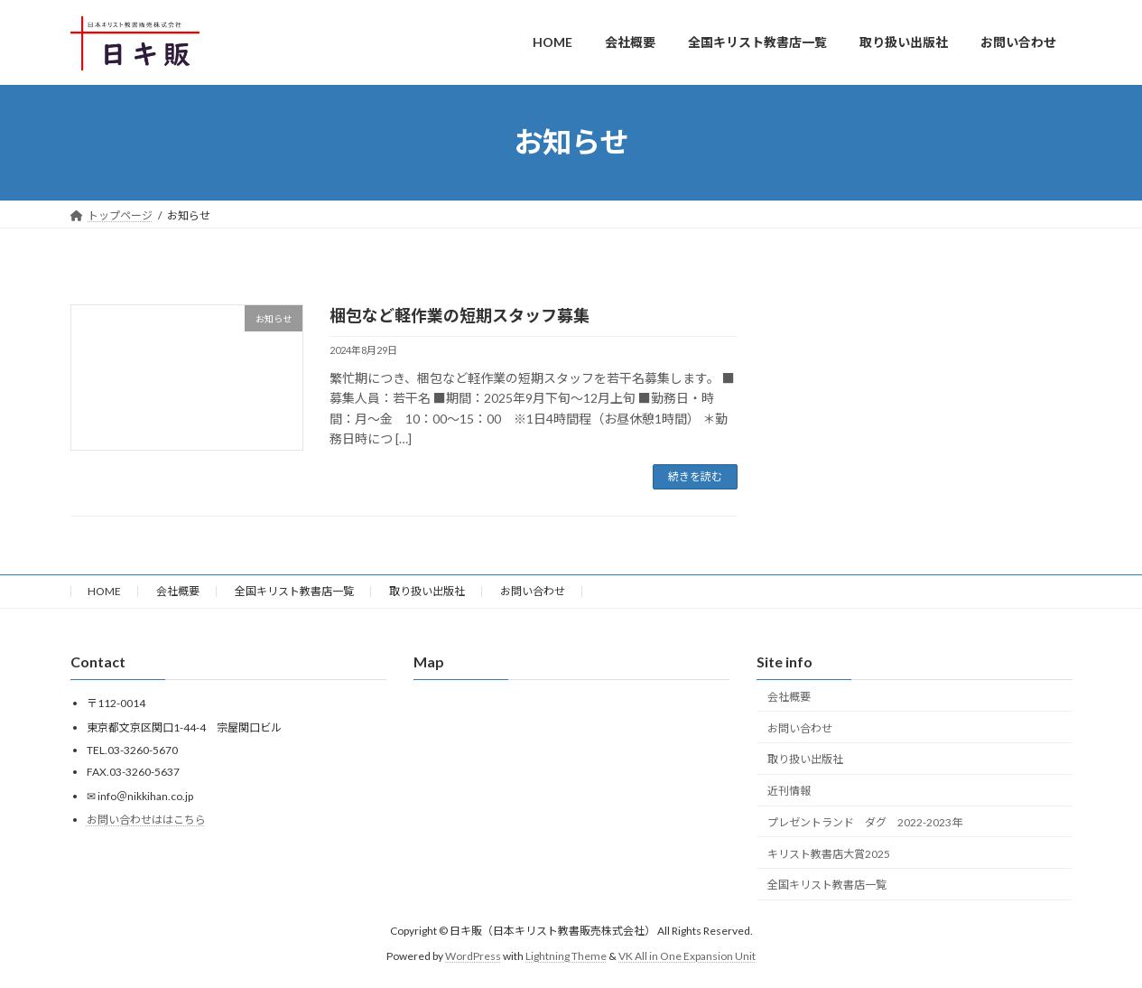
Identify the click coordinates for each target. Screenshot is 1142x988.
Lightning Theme (566, 956)
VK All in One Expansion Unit (687, 956)
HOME (104, 591)
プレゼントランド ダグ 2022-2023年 (864, 822)
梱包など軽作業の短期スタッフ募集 (460, 315)
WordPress (473, 956)
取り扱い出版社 (427, 591)
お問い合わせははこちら (146, 819)
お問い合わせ (532, 591)
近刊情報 (789, 790)
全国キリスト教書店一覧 (294, 591)
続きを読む (695, 476)
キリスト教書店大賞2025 (828, 854)
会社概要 (178, 591)
